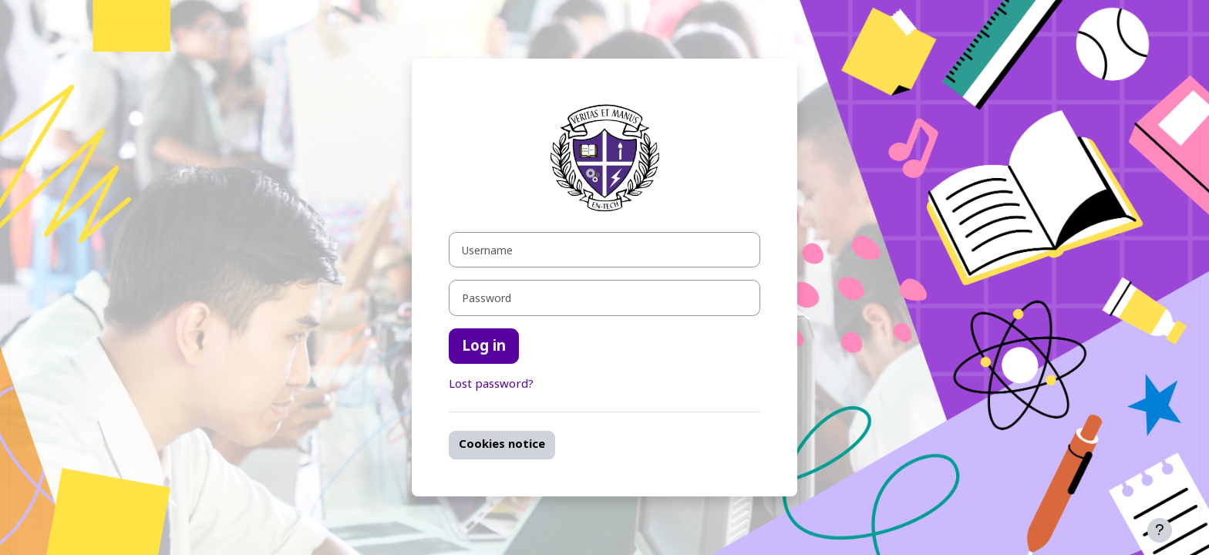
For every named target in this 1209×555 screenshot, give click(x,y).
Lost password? (491, 384)
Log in (484, 346)
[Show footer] (1159, 530)
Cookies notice (502, 444)
